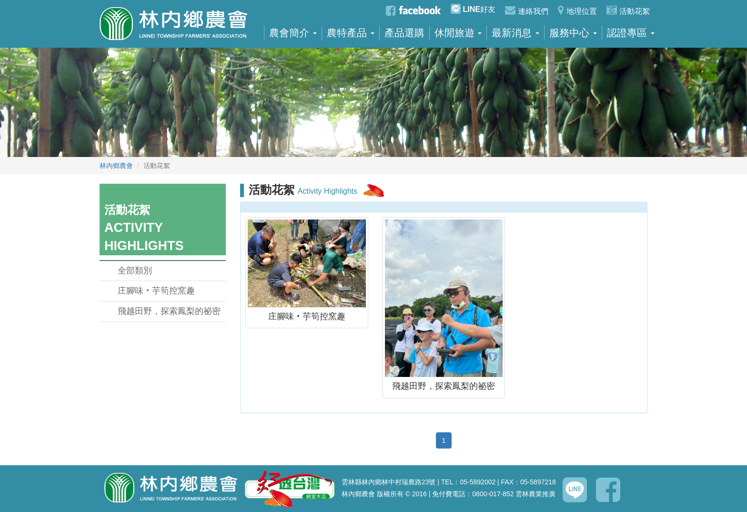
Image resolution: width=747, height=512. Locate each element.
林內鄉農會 (116, 165)
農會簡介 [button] (293, 33)
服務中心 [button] (573, 33)
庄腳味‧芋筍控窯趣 (156, 290)
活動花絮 (628, 10)
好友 (473, 9)
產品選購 (404, 33)
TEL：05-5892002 (468, 482)
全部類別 (135, 270)
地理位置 (577, 10)
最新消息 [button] (515, 33)
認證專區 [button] (631, 33)
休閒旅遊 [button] (458, 33)
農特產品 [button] (350, 33)
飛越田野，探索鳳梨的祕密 (169, 311)
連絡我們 (526, 10)
